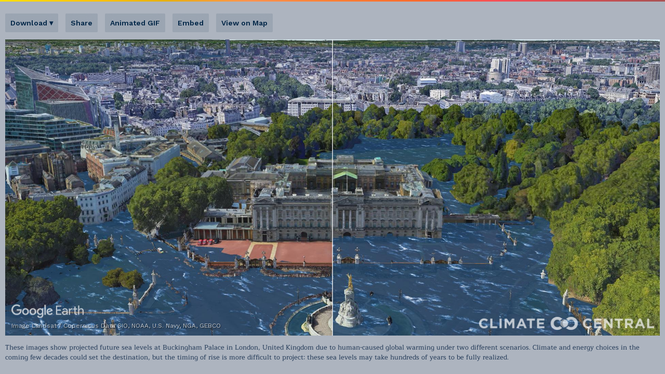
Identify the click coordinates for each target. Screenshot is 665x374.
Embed (191, 23)
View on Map (244, 23)
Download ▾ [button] (31, 23)
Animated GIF (135, 23)
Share (81, 23)
